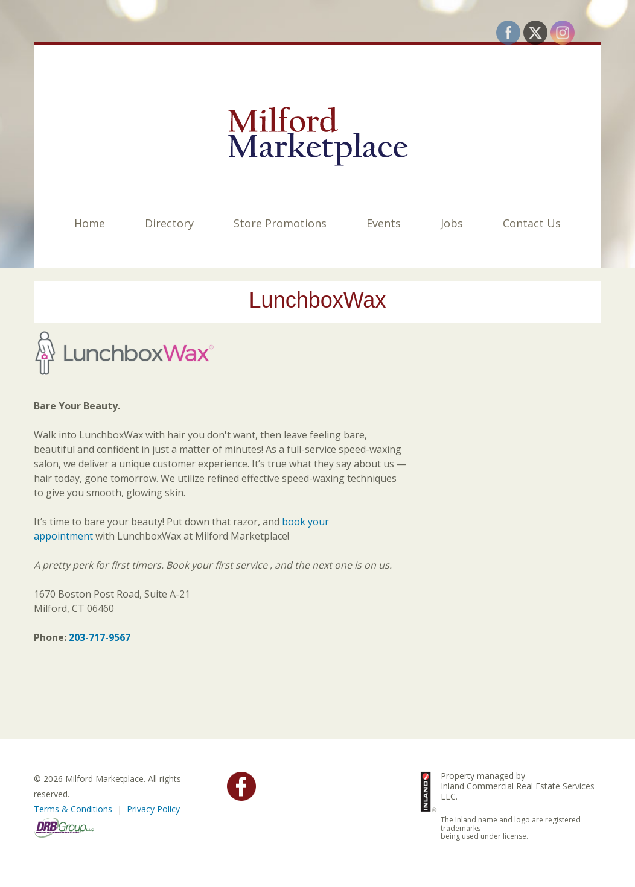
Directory (169, 223)
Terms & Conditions (73, 809)
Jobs (452, 223)
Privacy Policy (153, 809)
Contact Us (532, 223)
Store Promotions (280, 223)
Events (383, 223)
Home (89, 223)
